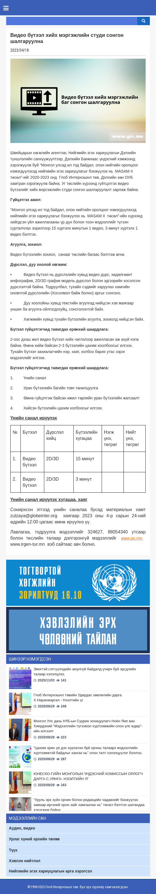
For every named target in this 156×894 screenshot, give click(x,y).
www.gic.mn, (132, 538)
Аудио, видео (22, 828)
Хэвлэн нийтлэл (24, 861)
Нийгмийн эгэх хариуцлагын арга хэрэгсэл (50, 871)
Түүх (13, 850)
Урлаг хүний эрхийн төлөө (34, 839)
